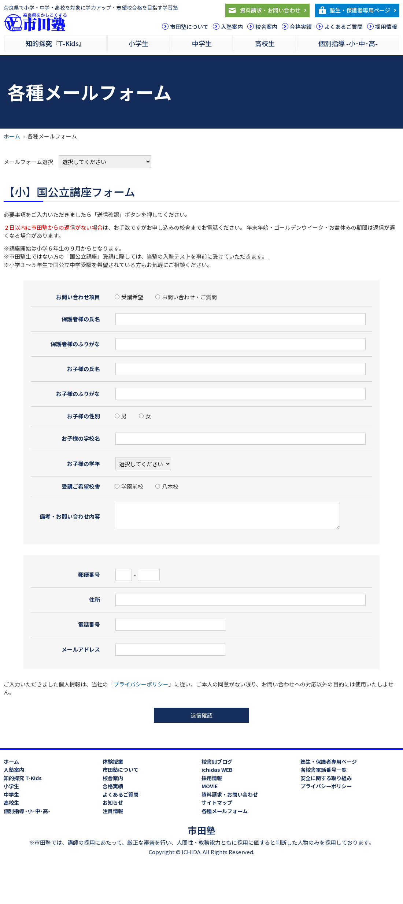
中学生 (202, 43)
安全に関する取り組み (326, 778)
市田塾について (189, 26)
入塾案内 (232, 26)
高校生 (265, 43)
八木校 (166, 486)
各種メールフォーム (225, 811)
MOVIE (210, 786)
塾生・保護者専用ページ (360, 10)
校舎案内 (266, 26)
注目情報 (113, 811)
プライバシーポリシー (141, 684)
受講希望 (129, 297)
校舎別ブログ (217, 761)
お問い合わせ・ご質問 (186, 297)
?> (143, 463)
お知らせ (113, 802)
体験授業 (113, 761)
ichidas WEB (217, 769)
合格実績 (301, 26)
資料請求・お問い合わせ (270, 10)
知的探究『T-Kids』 (55, 43)
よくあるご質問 (343, 26)
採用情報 (386, 26)
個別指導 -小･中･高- (348, 43)
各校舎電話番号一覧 (323, 769)
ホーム (12, 136)
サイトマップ (217, 802)
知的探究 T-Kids (23, 778)
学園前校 (129, 486)
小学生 (138, 43)
